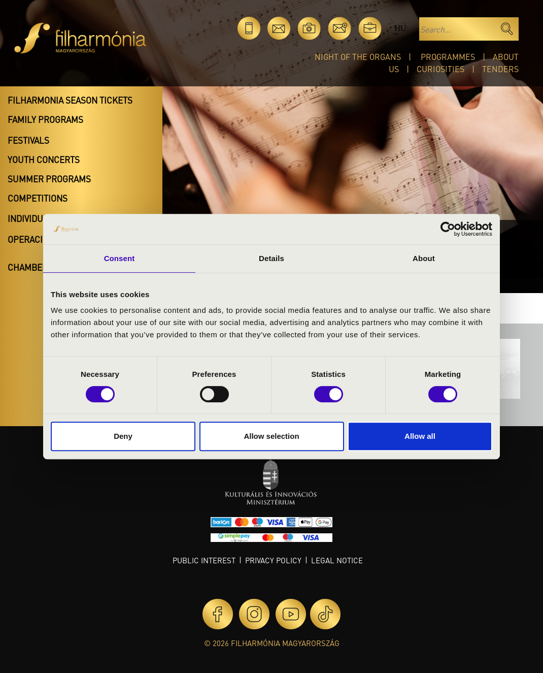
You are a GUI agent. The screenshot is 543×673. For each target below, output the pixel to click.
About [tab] (424, 258)
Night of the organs (358, 56)
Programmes (448, 56)
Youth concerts (44, 159)
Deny (123, 436)
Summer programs (49, 178)
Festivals (28, 140)
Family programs (45, 119)
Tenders (500, 68)
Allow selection (271, 436)
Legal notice (337, 560)
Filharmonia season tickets (70, 100)
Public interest (204, 560)
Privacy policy (273, 560)
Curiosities (440, 68)
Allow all (419, 436)
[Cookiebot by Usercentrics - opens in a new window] (447, 229)
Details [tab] (271, 258)
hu (400, 28)
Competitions (37, 198)
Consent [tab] (119, 258)
